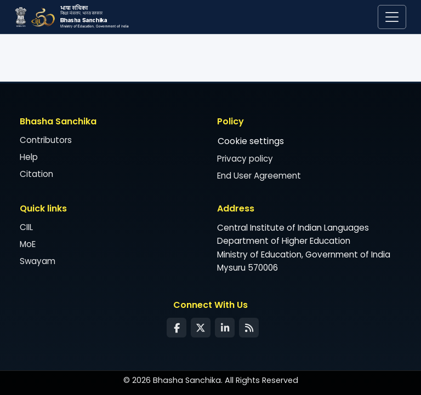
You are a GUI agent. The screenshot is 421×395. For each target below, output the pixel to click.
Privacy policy (245, 158)
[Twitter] (200, 327)
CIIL (26, 227)
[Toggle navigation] (392, 17)
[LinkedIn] (225, 327)
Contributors (46, 140)
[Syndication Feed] (249, 327)
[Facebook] (176, 327)
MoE (28, 244)
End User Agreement (259, 175)
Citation (36, 174)
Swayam (37, 261)
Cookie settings (251, 141)
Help (29, 157)
